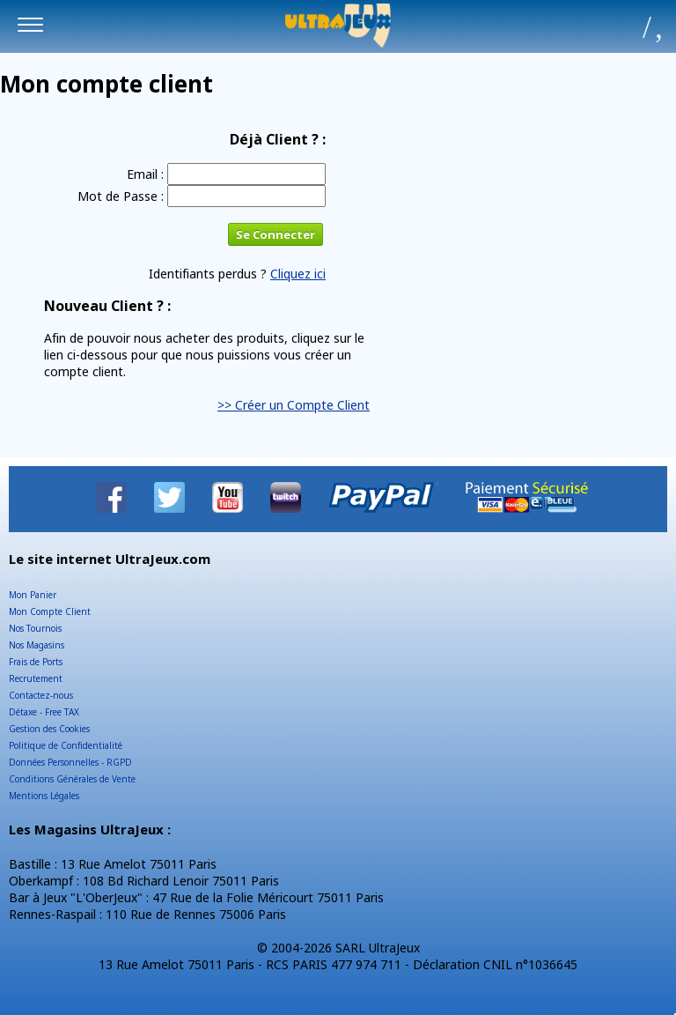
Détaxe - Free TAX (44, 712)
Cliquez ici (298, 273)
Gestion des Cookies (49, 728)
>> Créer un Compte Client (293, 404)
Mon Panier (32, 595)
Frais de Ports (35, 662)
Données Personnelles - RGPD (70, 762)
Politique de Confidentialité (65, 745)
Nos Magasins (36, 645)
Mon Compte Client (50, 611)
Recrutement (35, 678)
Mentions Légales (44, 795)
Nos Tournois (35, 628)
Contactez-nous (41, 695)
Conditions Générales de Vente (72, 779)
